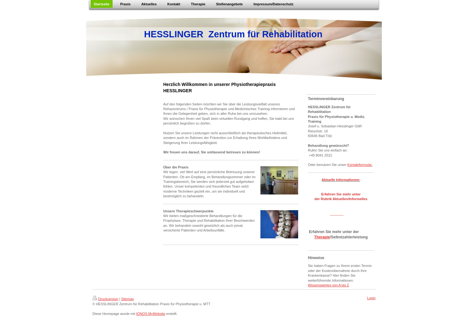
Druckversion (105, 299)
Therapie (322, 237)
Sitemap (127, 299)
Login (371, 298)
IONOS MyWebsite (150, 314)
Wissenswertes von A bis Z (328, 285)
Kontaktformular (359, 165)
